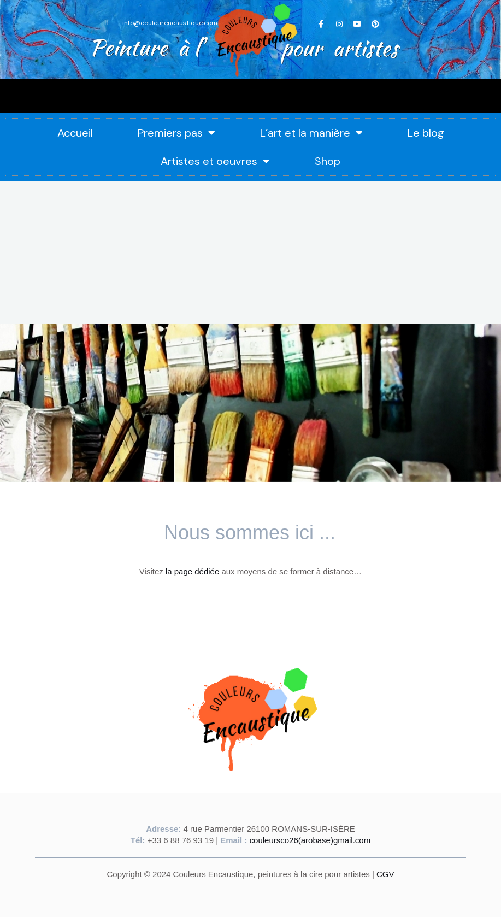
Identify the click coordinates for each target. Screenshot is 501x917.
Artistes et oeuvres (215, 161)
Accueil (75, 133)
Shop (327, 161)
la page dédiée (192, 571)
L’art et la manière (311, 133)
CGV (385, 873)
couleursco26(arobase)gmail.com (310, 839)
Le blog (426, 133)
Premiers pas (176, 133)
